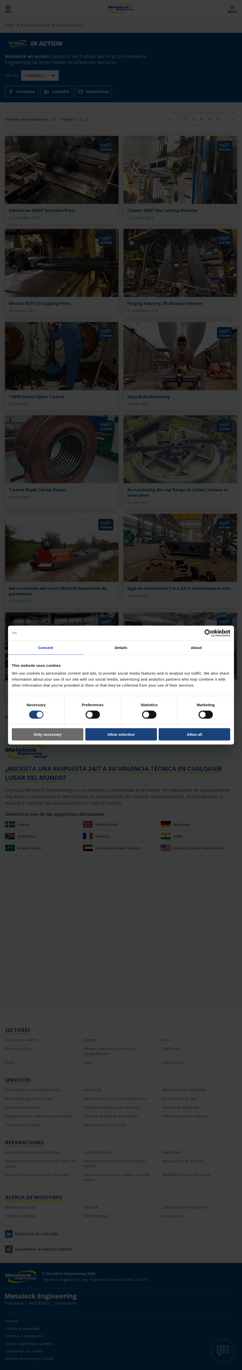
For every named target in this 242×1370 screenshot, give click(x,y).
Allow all (194, 734)
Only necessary (48, 734)
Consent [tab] (45, 647)
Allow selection (121, 734)
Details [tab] (121, 647)
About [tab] (196, 647)
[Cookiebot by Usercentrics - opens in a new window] (208, 633)
